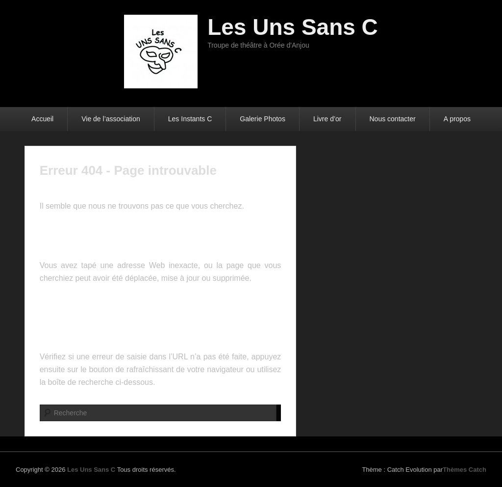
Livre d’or (327, 119)
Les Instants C (190, 119)
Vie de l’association (110, 119)
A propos (457, 119)
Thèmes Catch (464, 469)
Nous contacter (393, 119)
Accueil (42, 119)
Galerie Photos (262, 119)
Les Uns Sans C (292, 27)
